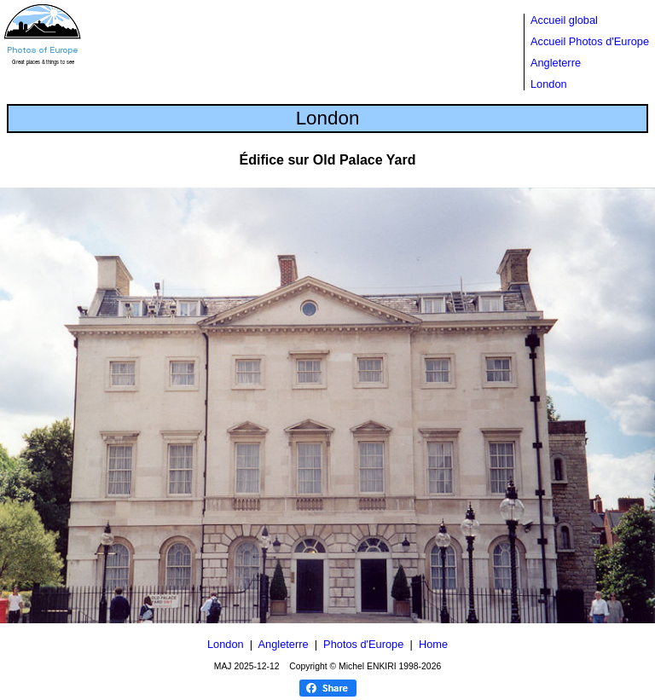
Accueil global (564, 20)
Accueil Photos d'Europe (589, 41)
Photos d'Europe (363, 644)
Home (433, 644)
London (548, 84)
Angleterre (555, 62)
